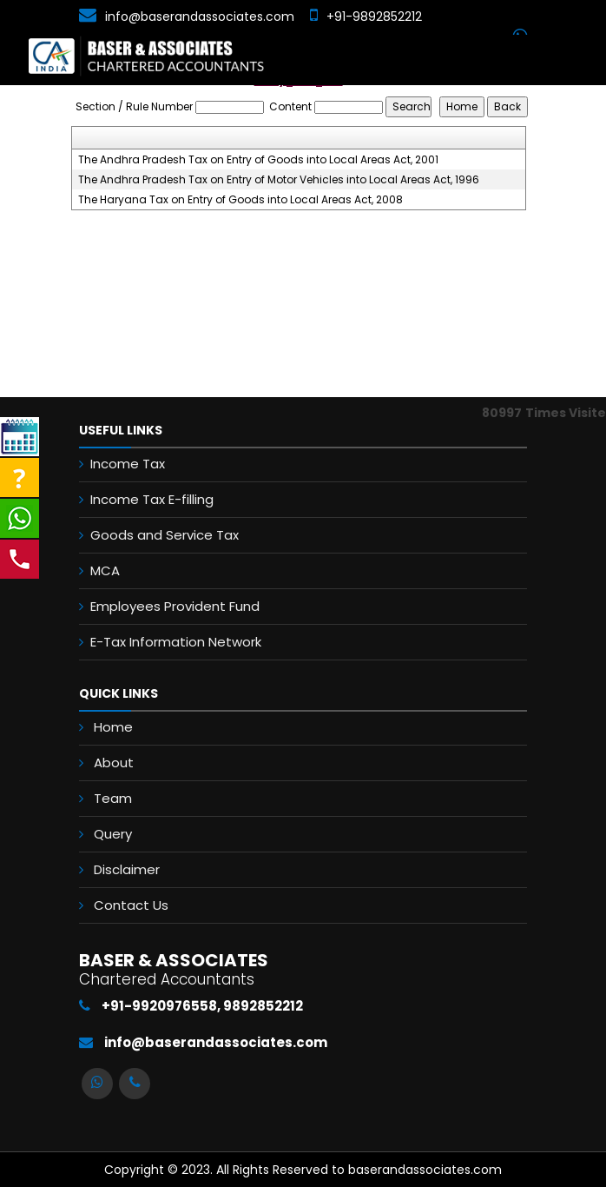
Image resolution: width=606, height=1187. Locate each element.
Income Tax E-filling (152, 499)
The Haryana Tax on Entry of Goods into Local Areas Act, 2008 (240, 200)
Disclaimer (127, 869)
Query (113, 834)
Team (113, 798)
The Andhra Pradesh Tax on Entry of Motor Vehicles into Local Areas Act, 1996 (278, 180)
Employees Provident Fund (175, 606)
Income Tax (127, 463)
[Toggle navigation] (576, 60)
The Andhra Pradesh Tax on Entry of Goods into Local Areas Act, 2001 (258, 160)
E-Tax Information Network (175, 642)
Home (113, 727)
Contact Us (131, 905)
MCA (105, 570)
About (114, 762)
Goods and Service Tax (164, 535)
